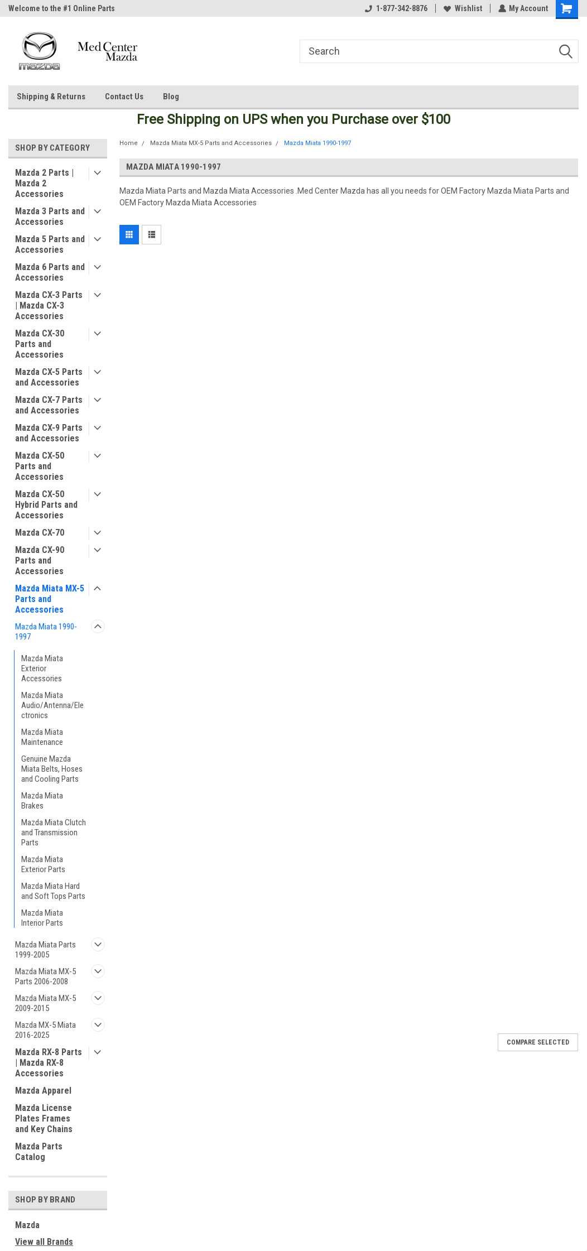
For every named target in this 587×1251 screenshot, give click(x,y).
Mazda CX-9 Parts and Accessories (49, 433)
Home (128, 143)
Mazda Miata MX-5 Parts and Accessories (49, 599)
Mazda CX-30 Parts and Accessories (39, 344)
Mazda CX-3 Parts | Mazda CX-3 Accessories (49, 305)
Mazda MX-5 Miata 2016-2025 (45, 1030)
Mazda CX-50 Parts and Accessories (39, 466)
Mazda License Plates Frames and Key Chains (44, 1118)
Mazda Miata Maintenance (42, 737)
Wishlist (462, 8)
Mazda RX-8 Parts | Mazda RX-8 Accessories (48, 1063)
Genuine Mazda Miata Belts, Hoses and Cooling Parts (52, 769)
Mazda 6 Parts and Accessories (50, 272)
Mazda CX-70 (39, 532)
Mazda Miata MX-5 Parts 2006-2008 (45, 976)
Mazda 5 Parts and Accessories (50, 244)
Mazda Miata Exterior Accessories (42, 668)
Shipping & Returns (51, 97)
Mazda (27, 1225)
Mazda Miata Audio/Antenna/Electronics (52, 705)
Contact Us (124, 97)
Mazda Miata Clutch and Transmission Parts (53, 832)
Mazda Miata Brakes (42, 801)
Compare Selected (538, 1042)
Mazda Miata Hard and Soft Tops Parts (53, 891)
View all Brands (44, 1241)
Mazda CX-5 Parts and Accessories (49, 377)
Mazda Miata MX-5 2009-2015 (45, 1003)
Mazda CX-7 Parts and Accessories (49, 405)
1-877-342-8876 (395, 8)
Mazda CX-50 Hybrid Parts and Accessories (46, 505)
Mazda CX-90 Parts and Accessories (39, 560)
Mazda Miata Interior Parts (42, 918)
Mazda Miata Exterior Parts (43, 864)
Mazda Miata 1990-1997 (46, 632)
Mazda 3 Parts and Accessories (50, 216)
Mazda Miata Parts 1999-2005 (45, 950)
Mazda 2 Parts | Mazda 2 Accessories (44, 183)
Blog (171, 97)
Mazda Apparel (43, 1090)
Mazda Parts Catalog (38, 1151)
